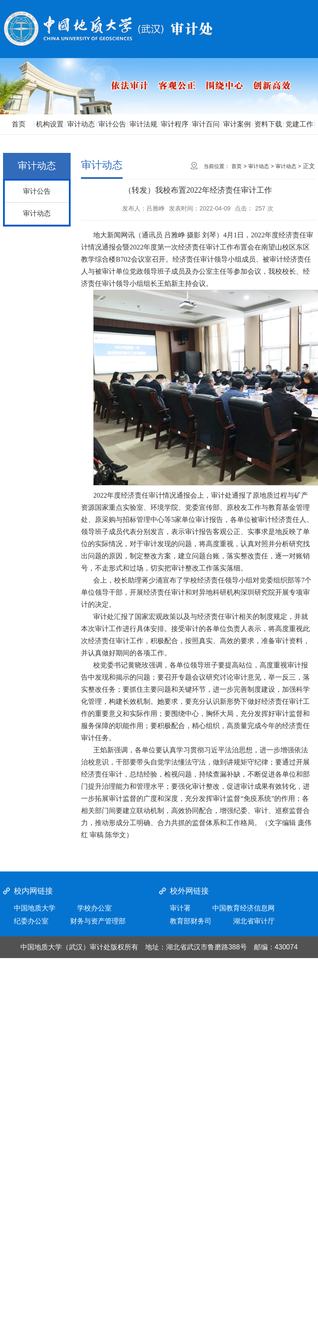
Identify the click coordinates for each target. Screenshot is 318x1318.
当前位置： (217, 166)
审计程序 (174, 124)
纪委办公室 (31, 921)
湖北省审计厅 (254, 921)
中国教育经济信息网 (243, 908)
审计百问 (206, 124)
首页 (19, 124)
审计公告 (112, 124)
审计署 (180, 908)
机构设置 (50, 124)
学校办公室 (94, 908)
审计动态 (81, 124)
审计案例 (237, 124)
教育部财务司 (190, 921)
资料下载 (268, 124)
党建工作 (299, 124)
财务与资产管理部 (98, 921)
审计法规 (143, 124)
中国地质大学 (34, 908)
